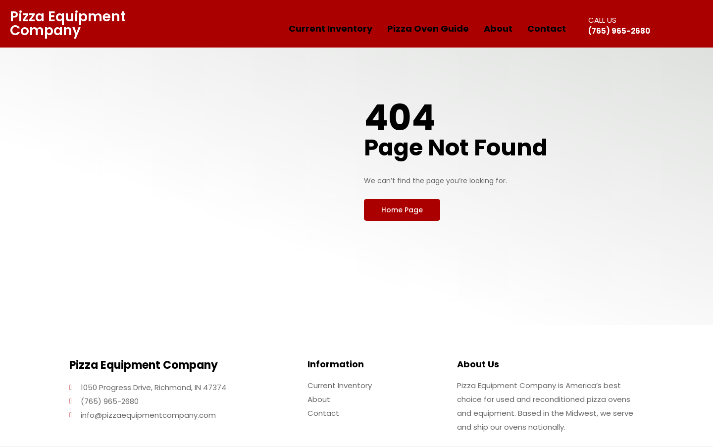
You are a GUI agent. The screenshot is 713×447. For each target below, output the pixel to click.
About (498, 28)
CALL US (602, 20)
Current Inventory (330, 28)
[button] (402, 210)
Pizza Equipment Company (68, 23)
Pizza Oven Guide (428, 28)
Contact (546, 28)
